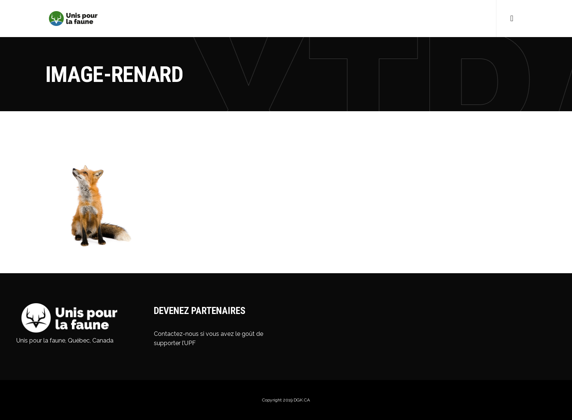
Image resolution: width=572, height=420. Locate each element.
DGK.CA (302, 400)
